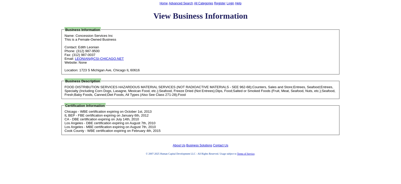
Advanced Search (181, 3)
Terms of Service (245, 153)
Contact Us (220, 145)
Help (238, 3)
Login (230, 3)
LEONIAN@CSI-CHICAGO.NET (99, 59)
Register (220, 3)
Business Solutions (199, 145)
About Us (179, 145)
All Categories (203, 3)
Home (164, 3)
